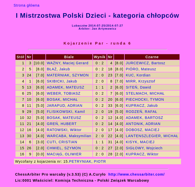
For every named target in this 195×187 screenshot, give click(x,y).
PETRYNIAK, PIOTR (87, 161)
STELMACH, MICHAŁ (145, 93)
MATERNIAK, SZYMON (68, 75)
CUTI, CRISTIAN (62, 142)
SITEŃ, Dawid (138, 87)
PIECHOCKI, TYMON (145, 99)
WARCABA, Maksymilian (69, 136)
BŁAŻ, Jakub (58, 69)
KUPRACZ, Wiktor (142, 154)
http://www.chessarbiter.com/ (136, 174)
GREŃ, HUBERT (62, 124)
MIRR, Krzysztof (140, 81)
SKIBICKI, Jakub (62, 81)
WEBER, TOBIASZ (64, 93)
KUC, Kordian (138, 75)
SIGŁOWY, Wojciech (144, 148)
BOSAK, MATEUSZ (64, 118)
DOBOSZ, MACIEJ (142, 130)
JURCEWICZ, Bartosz (145, 63)
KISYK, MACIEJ (140, 142)
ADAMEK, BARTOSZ (144, 118)
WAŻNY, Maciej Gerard (68, 63)
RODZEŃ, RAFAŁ (141, 112)
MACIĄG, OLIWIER (64, 154)
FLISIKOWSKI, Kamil (66, 112)
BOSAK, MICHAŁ (62, 99)
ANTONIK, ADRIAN (143, 124)
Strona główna (26, 5)
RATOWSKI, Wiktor (64, 130)
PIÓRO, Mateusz (141, 69)
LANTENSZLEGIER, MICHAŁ (152, 136)
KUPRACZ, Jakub (142, 105)
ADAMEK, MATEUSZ (66, 87)
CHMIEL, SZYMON (64, 148)
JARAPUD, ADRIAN (65, 105)
